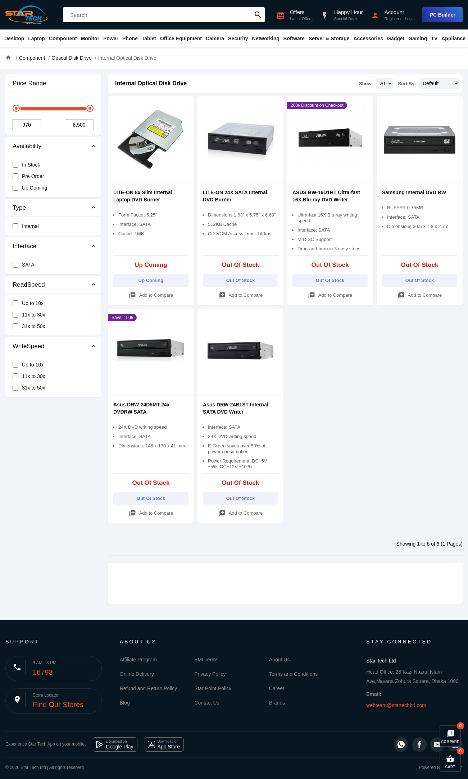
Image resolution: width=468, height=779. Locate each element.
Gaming (417, 38)
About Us (279, 659)
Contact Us (206, 703)
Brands (277, 703)
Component (63, 38)
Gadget (395, 38)
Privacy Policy (210, 674)
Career (277, 688)
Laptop (36, 38)
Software (294, 38)
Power (110, 38)
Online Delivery (137, 674)
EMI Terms (206, 659)
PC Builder (442, 15)
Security (238, 38)
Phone (130, 38)
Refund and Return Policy (148, 688)
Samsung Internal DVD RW (414, 192)
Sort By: (407, 83)
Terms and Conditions (293, 674)
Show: (366, 83)
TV (434, 38)
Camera (215, 38)
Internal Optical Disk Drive (151, 83)
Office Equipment (181, 38)
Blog (125, 703)
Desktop (14, 38)
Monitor (90, 38)
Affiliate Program (138, 659)
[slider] (16, 108)
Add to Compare (151, 294)
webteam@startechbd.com (396, 705)
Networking (266, 38)
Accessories (368, 38)
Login (410, 19)
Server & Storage (329, 38)
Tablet (149, 38)
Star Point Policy (212, 688)
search (258, 14)
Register (392, 19)
